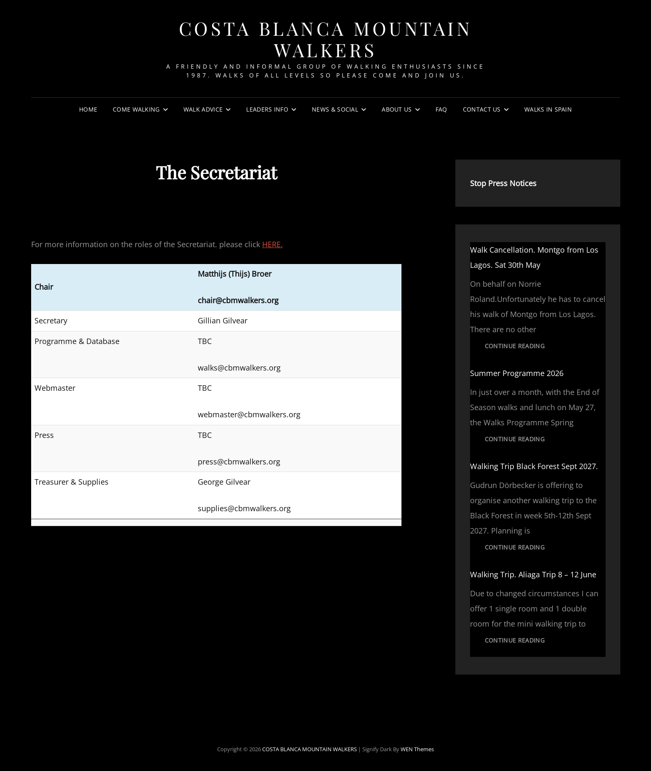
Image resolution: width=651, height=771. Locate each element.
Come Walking (136, 109)
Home (88, 109)
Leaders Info (267, 109)
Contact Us (482, 109)
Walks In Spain (548, 109)
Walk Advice (203, 109)
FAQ (441, 109)
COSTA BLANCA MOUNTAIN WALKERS (326, 39)
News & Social (335, 109)
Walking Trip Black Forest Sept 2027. (534, 466)
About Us (397, 109)
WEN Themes (417, 749)
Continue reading (522, 348)
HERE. (272, 244)
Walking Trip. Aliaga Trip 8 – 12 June (533, 574)
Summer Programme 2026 (516, 373)
